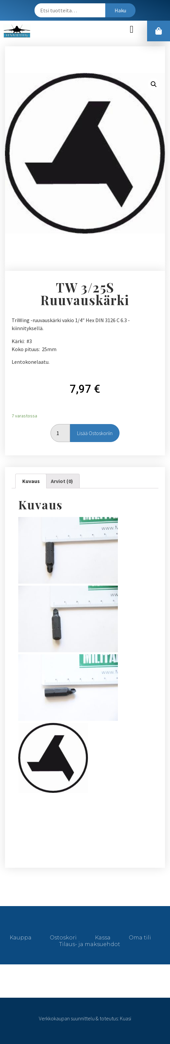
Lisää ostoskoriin (95, 433)
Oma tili (140, 937)
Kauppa (21, 937)
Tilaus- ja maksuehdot (89, 944)
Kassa (103, 937)
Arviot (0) (62, 481)
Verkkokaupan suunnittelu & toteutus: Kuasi (85, 1018)
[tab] (30, 481)
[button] (132, 29)
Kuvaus (31, 481)
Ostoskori (63, 937)
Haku (120, 10)
